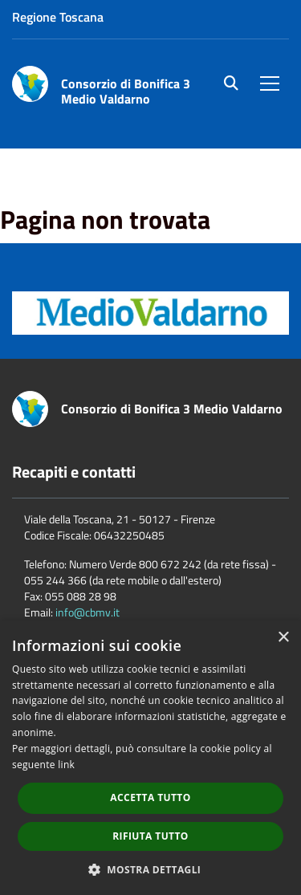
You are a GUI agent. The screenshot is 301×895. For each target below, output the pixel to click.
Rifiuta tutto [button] (150, 836)
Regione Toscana (58, 16)
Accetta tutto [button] (150, 797)
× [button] (283, 638)
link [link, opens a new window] (66, 764)
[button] (150, 869)
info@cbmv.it (87, 612)
